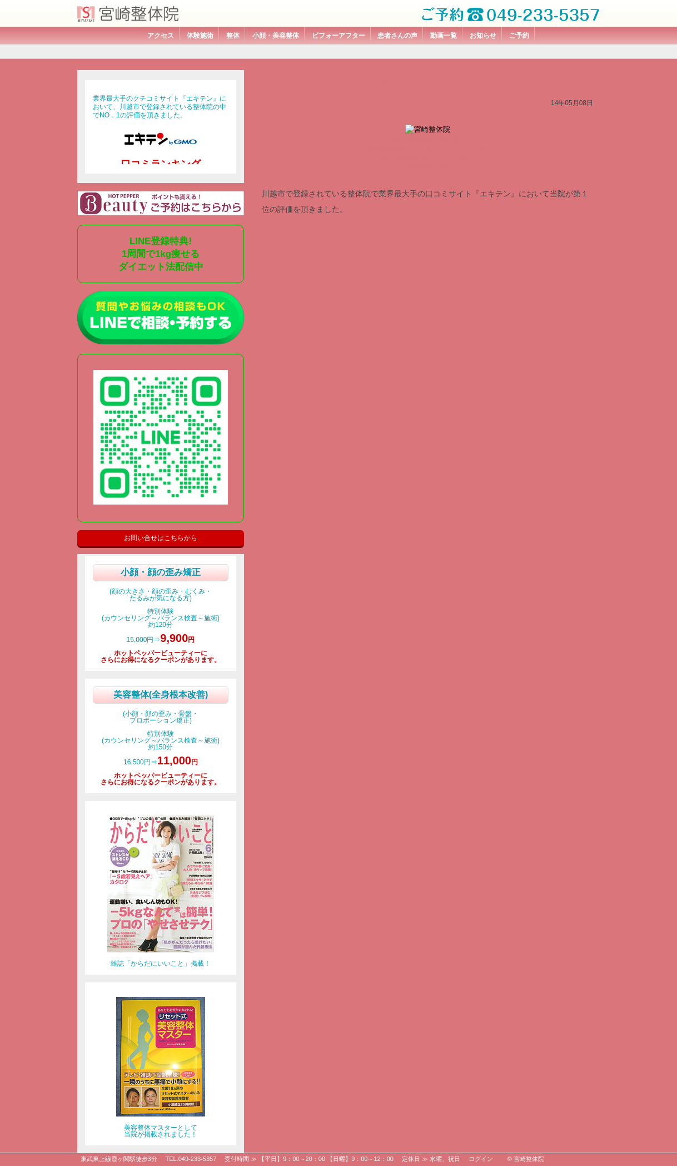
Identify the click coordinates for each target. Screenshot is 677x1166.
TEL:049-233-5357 (191, 1158)
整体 (233, 35)
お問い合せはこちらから (160, 538)
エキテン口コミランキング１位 (326, 85)
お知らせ (483, 35)
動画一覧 (443, 35)
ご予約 (519, 35)
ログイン (481, 1158)
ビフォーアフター (338, 35)
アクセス (160, 35)
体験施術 (200, 35)
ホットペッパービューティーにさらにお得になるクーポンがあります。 (161, 656)
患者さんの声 (397, 35)
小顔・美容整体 (275, 35)
